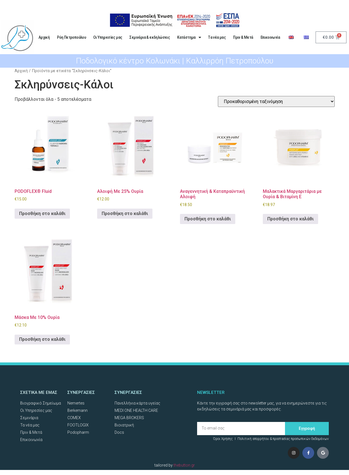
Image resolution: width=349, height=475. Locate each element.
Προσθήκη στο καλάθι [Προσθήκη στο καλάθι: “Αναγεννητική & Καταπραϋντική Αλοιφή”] (207, 218)
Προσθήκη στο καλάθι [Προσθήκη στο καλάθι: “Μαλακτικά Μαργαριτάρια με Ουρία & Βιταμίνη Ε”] (290, 218)
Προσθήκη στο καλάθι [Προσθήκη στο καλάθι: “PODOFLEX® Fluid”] (42, 213)
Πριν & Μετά (243, 37)
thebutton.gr (184, 465)
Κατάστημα (189, 37)
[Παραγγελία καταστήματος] (276, 101)
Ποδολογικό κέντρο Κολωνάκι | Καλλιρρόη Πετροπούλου (174, 60)
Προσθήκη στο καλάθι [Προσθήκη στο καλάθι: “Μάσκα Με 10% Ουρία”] (42, 339)
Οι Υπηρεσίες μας (107, 37)
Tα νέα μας (217, 37)
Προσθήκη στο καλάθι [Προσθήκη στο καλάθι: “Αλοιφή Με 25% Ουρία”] (125, 213)
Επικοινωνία (270, 37)
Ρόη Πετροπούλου (71, 37)
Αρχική (44, 37)
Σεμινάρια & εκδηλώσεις (149, 37)
